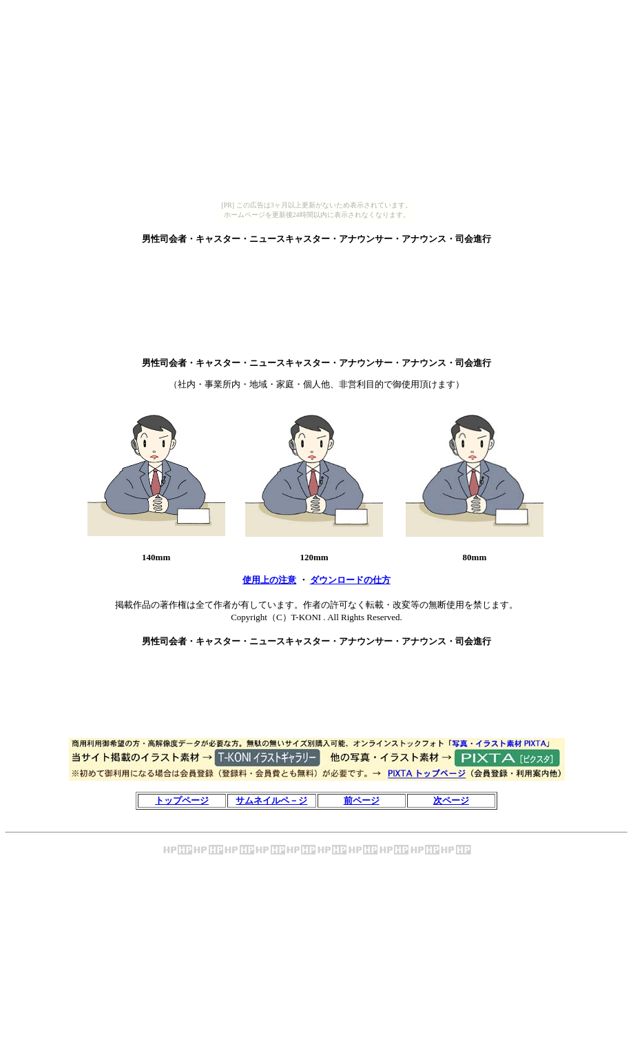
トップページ (182, 800)
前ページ (362, 800)
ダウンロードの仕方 (350, 580)
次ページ (451, 800)
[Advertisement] (317, 261)
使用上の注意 (269, 580)
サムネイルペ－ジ (271, 800)
